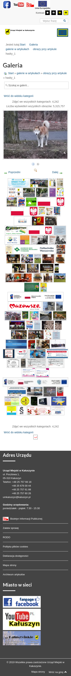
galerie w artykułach (17, 49)
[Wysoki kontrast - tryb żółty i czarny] (66, 12)
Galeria (33, 44)
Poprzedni (14, 172)
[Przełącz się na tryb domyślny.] (47, 12)
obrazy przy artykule (45, 49)
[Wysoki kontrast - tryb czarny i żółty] (60, 12)
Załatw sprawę (11, 528)
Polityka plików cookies (15, 546)
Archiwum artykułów (14, 574)
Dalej (55, 172)
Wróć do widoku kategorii (18, 95)
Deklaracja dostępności (15, 555)
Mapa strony (9, 565)
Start (23, 44)
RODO (6, 537)
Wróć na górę (58, 672)
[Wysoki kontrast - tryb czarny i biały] (53, 12)
